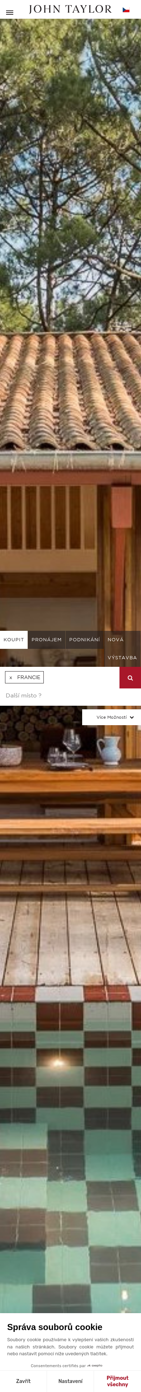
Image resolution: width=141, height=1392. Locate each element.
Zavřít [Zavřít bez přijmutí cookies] (23, 1381)
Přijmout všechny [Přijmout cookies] (117, 1381)
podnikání (84, 639)
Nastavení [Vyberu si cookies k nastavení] (70, 1381)
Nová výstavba (122, 648)
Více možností (112, 717)
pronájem (47, 639)
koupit (14, 639)
